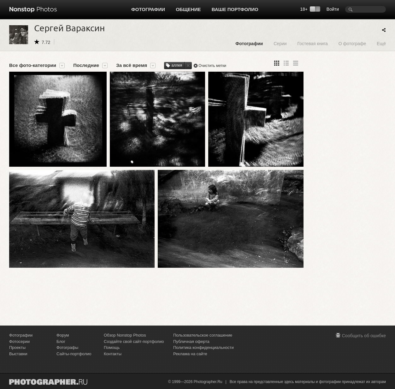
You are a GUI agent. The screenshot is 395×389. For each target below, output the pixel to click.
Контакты (112, 353)
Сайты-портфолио (73, 353)
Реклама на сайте (190, 353)
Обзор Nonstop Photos (125, 335)
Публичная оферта (191, 341)
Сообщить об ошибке (364, 335)
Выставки (18, 353)
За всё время (131, 65)
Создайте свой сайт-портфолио (134, 341)
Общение (188, 9)
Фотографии (148, 9)
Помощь (112, 347)
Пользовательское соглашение (202, 335)
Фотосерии (19, 341)
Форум (62, 335)
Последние (86, 65)
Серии (280, 43)
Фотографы (67, 347)
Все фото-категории (32, 65)
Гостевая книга (312, 43)
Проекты (17, 347)
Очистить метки (212, 65)
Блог (60, 341)
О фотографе (352, 43)
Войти (333, 9)
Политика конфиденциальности (203, 347)
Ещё (381, 43)
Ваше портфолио (235, 9)
